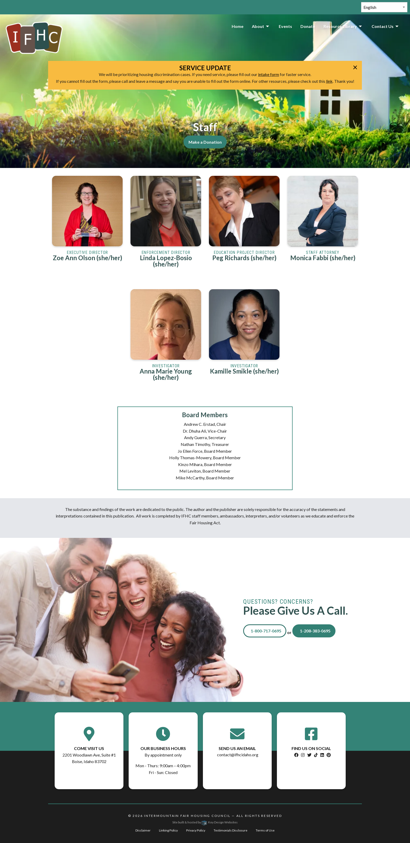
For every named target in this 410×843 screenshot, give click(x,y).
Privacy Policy (195, 830)
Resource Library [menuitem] (340, 26)
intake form (268, 74)
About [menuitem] (258, 26)
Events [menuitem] (285, 26)
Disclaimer (143, 830)
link (329, 81)
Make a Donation (205, 141)
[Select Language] (384, 7)
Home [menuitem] (237, 26)
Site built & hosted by (205, 822)
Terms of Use (265, 830)
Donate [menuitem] (307, 26)
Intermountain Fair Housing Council (187, 816)
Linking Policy (168, 830)
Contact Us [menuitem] (383, 26)
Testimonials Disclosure (230, 830)
